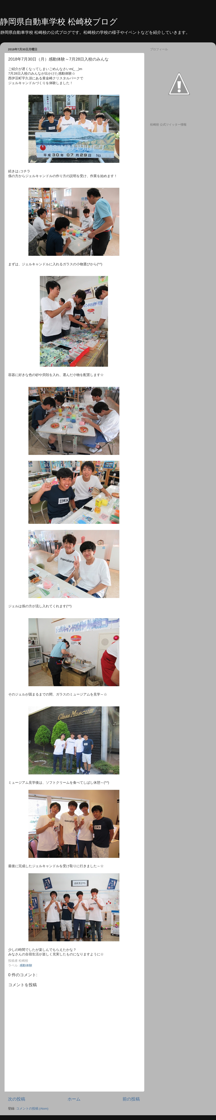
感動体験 (26, 965)
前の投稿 (131, 1099)
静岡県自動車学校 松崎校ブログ (59, 21)
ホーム (74, 1099)
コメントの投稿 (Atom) (32, 1108)
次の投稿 (16, 1099)
